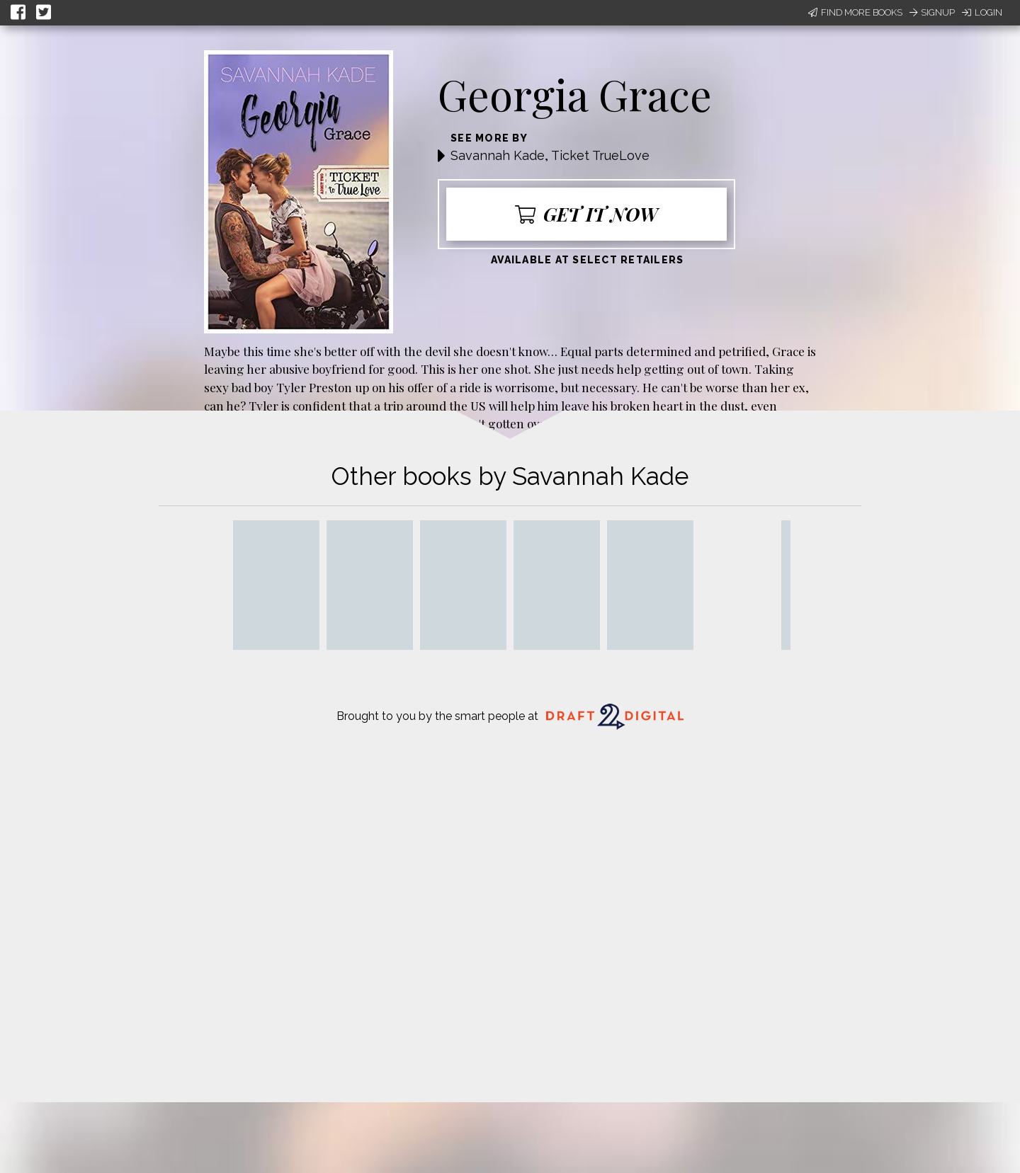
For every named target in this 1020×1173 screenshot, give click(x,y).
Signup (932, 12)
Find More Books (855, 12)
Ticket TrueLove (600, 155)
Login (982, 12)
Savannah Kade (497, 155)
